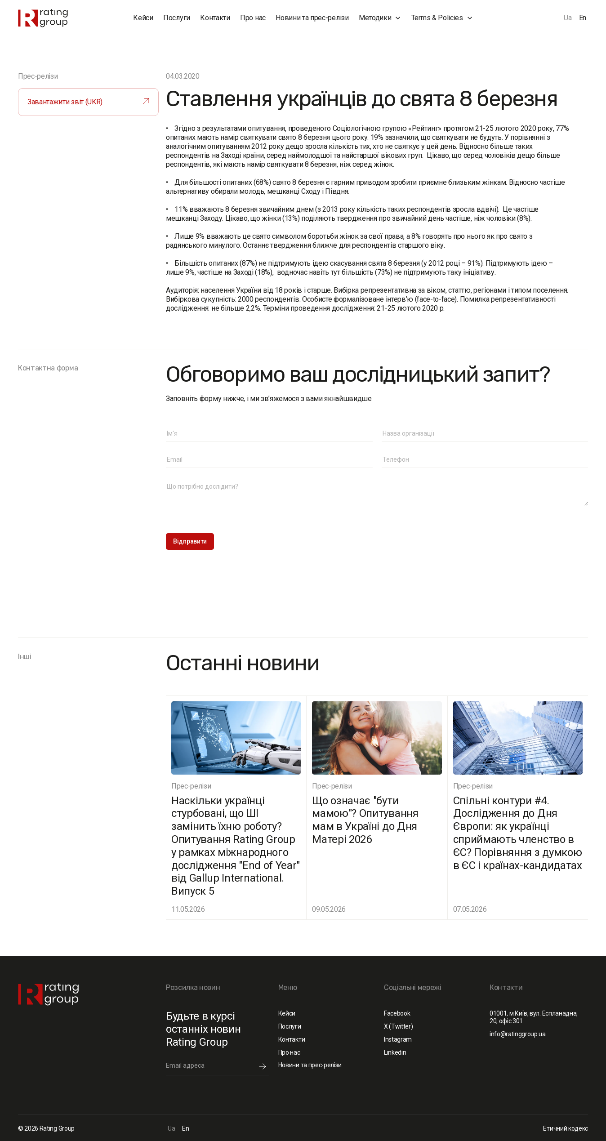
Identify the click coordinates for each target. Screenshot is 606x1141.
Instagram (398, 1039)
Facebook (397, 1013)
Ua (567, 17)
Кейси (143, 17)
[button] (380, 18)
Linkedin (395, 1052)
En (582, 17)
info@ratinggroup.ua (518, 1034)
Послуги (176, 17)
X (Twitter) (398, 1026)
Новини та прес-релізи (312, 17)
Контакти (215, 17)
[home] (58, 18)
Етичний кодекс (565, 1128)
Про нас (253, 17)
